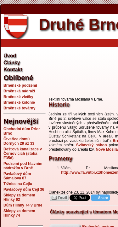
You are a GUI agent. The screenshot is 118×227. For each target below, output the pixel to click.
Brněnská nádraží (19, 91)
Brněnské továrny (19, 108)
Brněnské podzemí (20, 85)
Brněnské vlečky (18, 97)
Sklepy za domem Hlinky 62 (19, 197)
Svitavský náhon (91, 145)
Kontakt (12, 69)
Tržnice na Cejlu (17, 184)
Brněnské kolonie (19, 102)
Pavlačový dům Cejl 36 (23, 189)
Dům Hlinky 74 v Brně (22, 205)
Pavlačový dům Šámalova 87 (17, 176)
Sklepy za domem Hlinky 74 (19, 213)
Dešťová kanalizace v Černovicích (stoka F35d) (22, 153)
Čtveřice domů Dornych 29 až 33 (18, 141)
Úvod (9, 55)
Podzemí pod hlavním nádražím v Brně (22, 165)
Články (11, 62)
